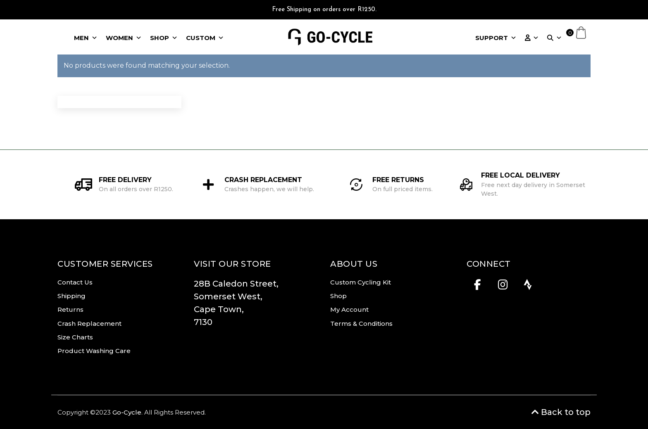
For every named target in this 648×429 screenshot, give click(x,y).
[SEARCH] (554, 38)
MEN (86, 38)
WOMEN (124, 38)
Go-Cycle (126, 412)
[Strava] (528, 287)
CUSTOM (205, 38)
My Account (349, 309)
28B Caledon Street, (238, 284)
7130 (203, 322)
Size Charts (75, 337)
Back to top (561, 412)
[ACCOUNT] (532, 38)
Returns (70, 309)
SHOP (164, 38)
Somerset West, (228, 296)
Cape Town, (219, 309)
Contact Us (75, 282)
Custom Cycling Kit (360, 282)
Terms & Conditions (361, 323)
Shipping (71, 296)
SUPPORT (496, 38)
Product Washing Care (94, 351)
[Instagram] (503, 287)
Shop (338, 296)
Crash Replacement (89, 323)
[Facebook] (477, 287)
